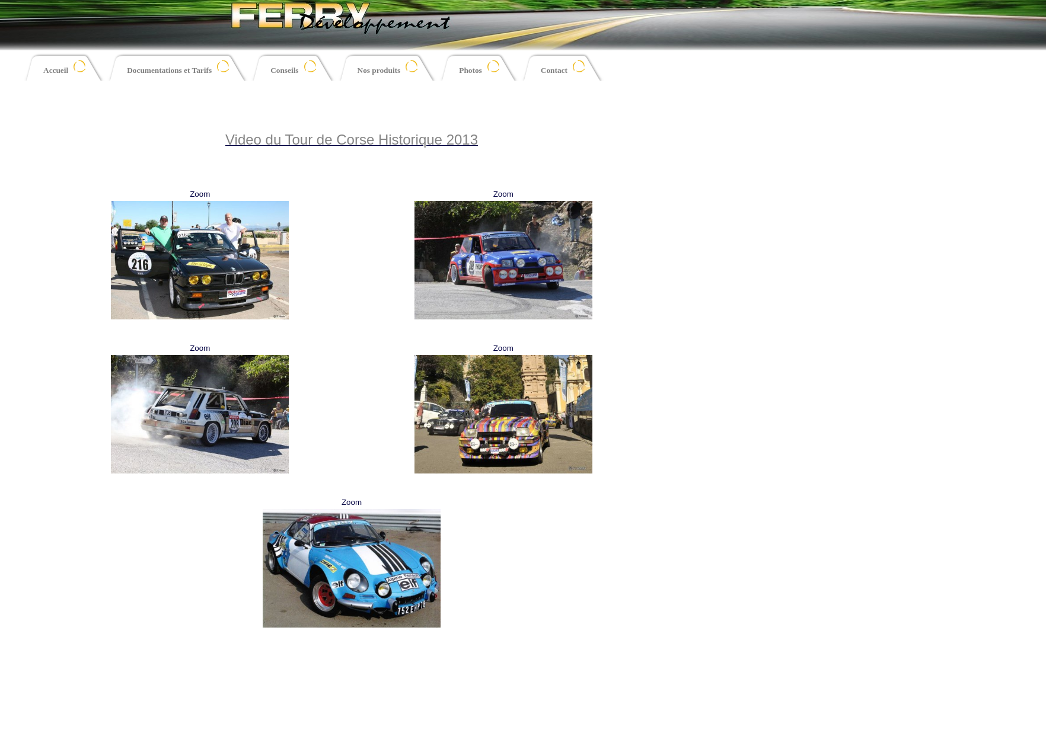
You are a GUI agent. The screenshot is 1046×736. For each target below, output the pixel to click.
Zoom (200, 194)
